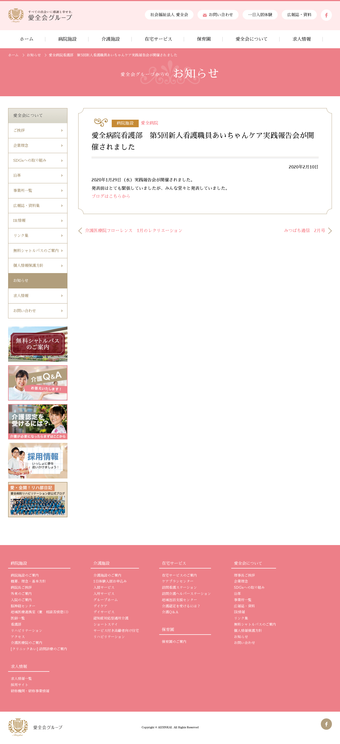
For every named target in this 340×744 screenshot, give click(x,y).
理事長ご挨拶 (244, 575)
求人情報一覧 (21, 678)
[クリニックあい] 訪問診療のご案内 (39, 649)
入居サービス (103, 587)
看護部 (16, 624)
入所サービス (103, 593)
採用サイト (19, 685)
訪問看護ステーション (179, 587)
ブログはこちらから (110, 196)
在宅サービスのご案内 (179, 575)
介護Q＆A (170, 612)
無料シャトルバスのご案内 (36, 251)
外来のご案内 (21, 593)
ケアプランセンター (177, 581)
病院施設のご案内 (25, 575)
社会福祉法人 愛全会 (169, 15)
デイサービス (103, 612)
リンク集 (20, 235)
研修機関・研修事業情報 (30, 691)
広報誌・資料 (299, 15)
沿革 (17, 175)
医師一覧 (18, 618)
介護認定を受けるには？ (181, 606)
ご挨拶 (19, 130)
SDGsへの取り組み (29, 160)
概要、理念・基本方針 (28, 581)
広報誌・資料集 (26, 206)
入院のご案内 (21, 600)
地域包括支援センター (179, 600)
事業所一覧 (22, 190)
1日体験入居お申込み (110, 581)
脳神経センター (23, 606)
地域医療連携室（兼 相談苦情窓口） (40, 612)
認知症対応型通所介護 (110, 618)
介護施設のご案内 (107, 575)
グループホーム (105, 600)
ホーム (13, 55)
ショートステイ (105, 624)
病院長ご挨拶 (21, 587)
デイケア (100, 606)
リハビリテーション (26, 630)
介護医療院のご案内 (26, 643)
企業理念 (20, 145)
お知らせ (34, 55)
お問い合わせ (218, 15)
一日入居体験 (260, 15)
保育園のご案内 (174, 641)
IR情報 (19, 220)
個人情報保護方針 (28, 265)
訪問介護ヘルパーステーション (186, 593)
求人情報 (20, 296)
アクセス (18, 637)
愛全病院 (149, 123)
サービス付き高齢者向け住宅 (116, 630)
